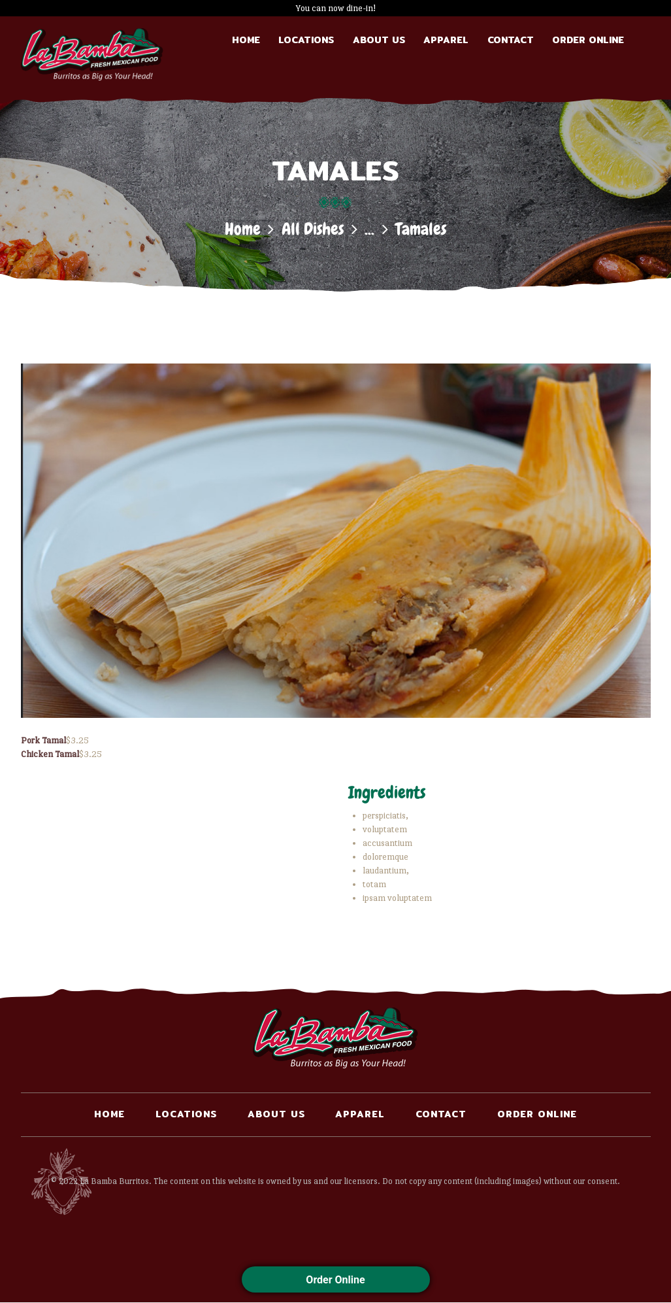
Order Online (335, 1280)
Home (243, 229)
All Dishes (313, 229)
